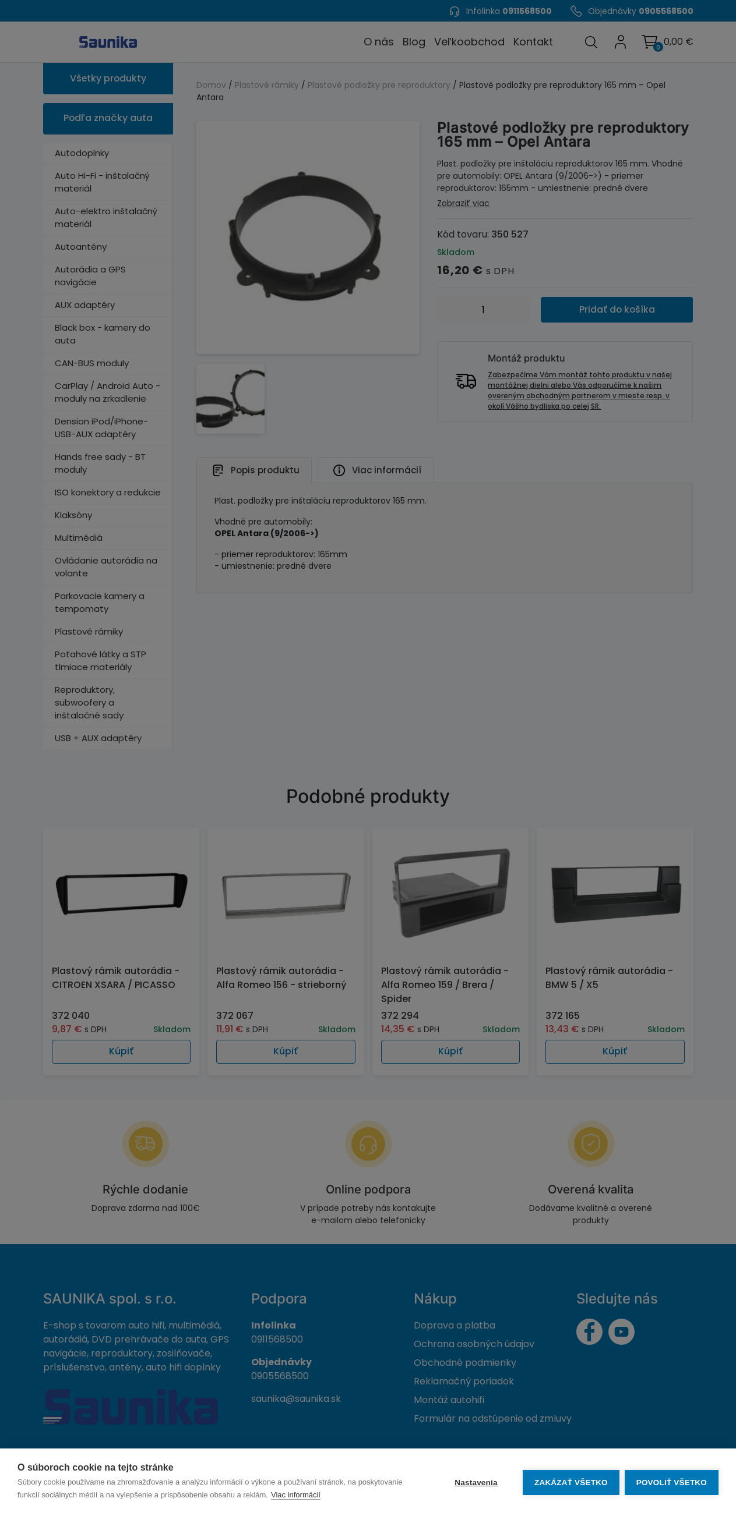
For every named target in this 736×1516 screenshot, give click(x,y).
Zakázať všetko (570, 1482)
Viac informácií (296, 1494)
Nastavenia (475, 1482)
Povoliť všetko (671, 1482)
